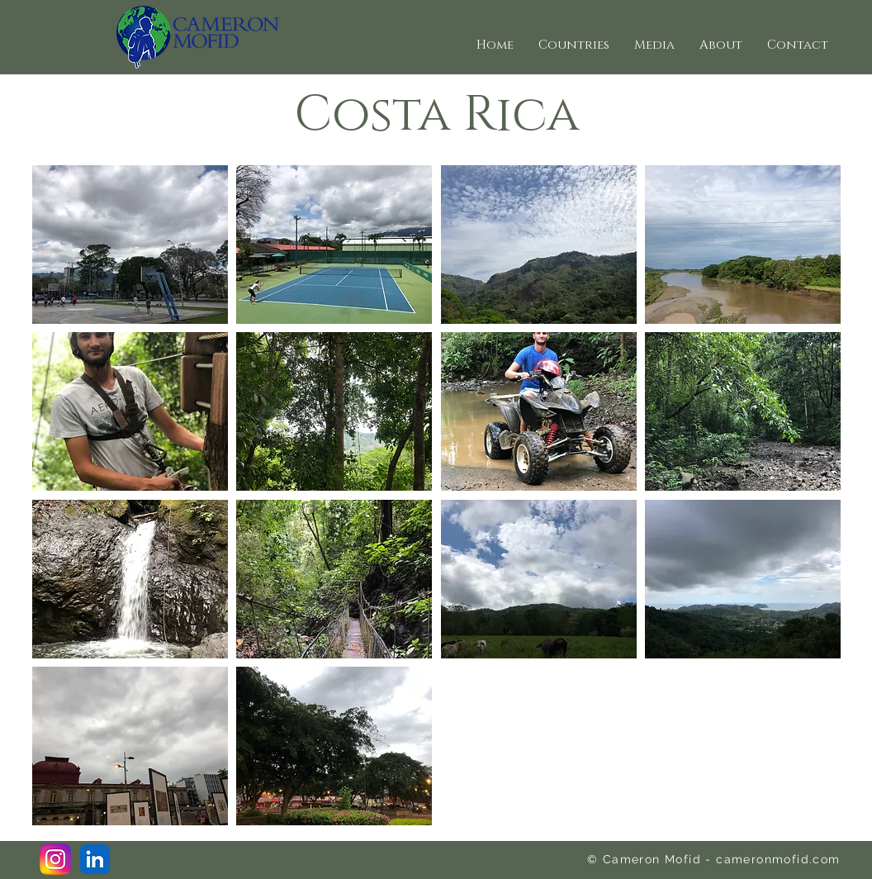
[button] (574, 45)
